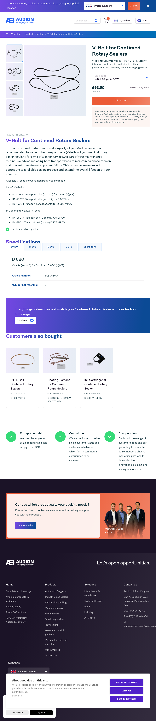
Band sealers (52, 613)
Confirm (134, 5)
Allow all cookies (126, 682)
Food (87, 606)
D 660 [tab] (14, 246)
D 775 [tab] (69, 246)
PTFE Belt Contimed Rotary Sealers (22, 384)
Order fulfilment (93, 601)
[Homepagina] (7, 34)
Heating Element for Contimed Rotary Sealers (58, 384)
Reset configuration (140, 87)
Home (9, 584)
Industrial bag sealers (56, 596)
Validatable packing (56, 602)
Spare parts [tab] (89, 246)
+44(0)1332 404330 (137, 616)
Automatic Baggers (55, 591)
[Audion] (20, 21)
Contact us (130, 584)
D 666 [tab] (50, 246)
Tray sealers (51, 624)
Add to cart (121, 100)
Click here (25, 320)
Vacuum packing (54, 608)
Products (50, 584)
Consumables (52, 649)
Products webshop (34, 34)
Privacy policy (13, 606)
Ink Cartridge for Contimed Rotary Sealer (95, 384)
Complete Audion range (18, 591)
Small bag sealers (54, 619)
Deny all (127, 690)
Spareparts (51, 655)
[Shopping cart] (106, 20)
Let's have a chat (25, 525)
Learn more (17, 696)
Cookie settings (126, 699)
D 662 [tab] (32, 246)
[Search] (96, 20)
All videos (89, 617)
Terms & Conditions (16, 612)
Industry (88, 612)
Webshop (16, 34)
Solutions (90, 584)
